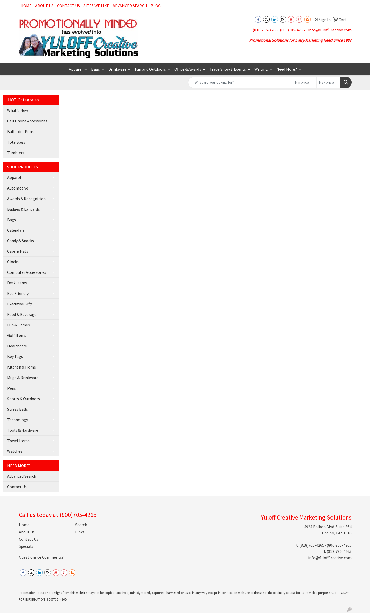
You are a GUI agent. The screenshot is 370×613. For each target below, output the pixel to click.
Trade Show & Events (228, 69)
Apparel (76, 69)
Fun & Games (18, 324)
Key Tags (15, 356)
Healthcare (17, 345)
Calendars (16, 230)
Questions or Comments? (41, 557)
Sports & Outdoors (23, 398)
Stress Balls (17, 409)
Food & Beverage (21, 314)
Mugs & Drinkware (23, 377)
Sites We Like (96, 5)
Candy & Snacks (20, 240)
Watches (14, 451)
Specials (26, 546)
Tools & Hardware (22, 430)
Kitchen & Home (21, 367)
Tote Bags (16, 142)
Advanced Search (130, 5)
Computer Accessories (26, 272)
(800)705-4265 (292, 29)
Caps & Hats (17, 251)
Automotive (17, 188)
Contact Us (68, 5)
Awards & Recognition (26, 198)
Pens (11, 388)
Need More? (286, 69)
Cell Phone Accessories (27, 121)
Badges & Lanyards (23, 209)
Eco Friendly (18, 293)
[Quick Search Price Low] (304, 82)
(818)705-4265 (265, 29)
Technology (17, 419)
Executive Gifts (20, 303)
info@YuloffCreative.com (330, 29)
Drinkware (117, 69)
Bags (95, 69)
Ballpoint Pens (20, 131)
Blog (156, 5)
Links (79, 531)
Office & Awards (187, 69)
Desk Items (17, 282)
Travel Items (18, 440)
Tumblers (15, 152)
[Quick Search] (240, 82)
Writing (261, 69)
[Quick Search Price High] (328, 82)
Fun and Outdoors (150, 69)
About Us (44, 5)
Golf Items (16, 335)
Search (81, 524)
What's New (17, 110)
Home (26, 5)
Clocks (13, 261)
